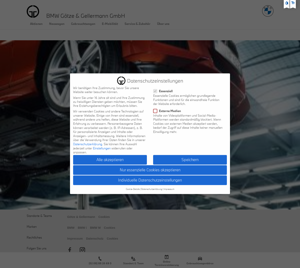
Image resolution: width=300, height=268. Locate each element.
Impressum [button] (169, 185)
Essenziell (164, 88)
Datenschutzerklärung (87, 141)
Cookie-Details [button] (133, 185)
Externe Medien (168, 108)
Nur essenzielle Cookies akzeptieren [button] (150, 166)
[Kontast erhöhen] (287, 3)
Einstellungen (102, 145)
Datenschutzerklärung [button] (151, 185)
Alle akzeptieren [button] (110, 156)
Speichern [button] (190, 156)
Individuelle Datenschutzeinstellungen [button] (150, 177)
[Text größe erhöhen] (293, 3)
